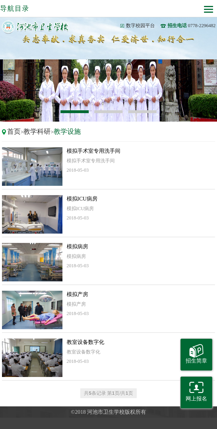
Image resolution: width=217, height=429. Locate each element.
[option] (108, 90)
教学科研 (37, 131)
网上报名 (196, 399)
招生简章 (196, 361)
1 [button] (74, 111)
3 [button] (142, 111)
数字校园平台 (140, 25)
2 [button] (108, 111)
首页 (14, 131)
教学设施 (67, 131)
